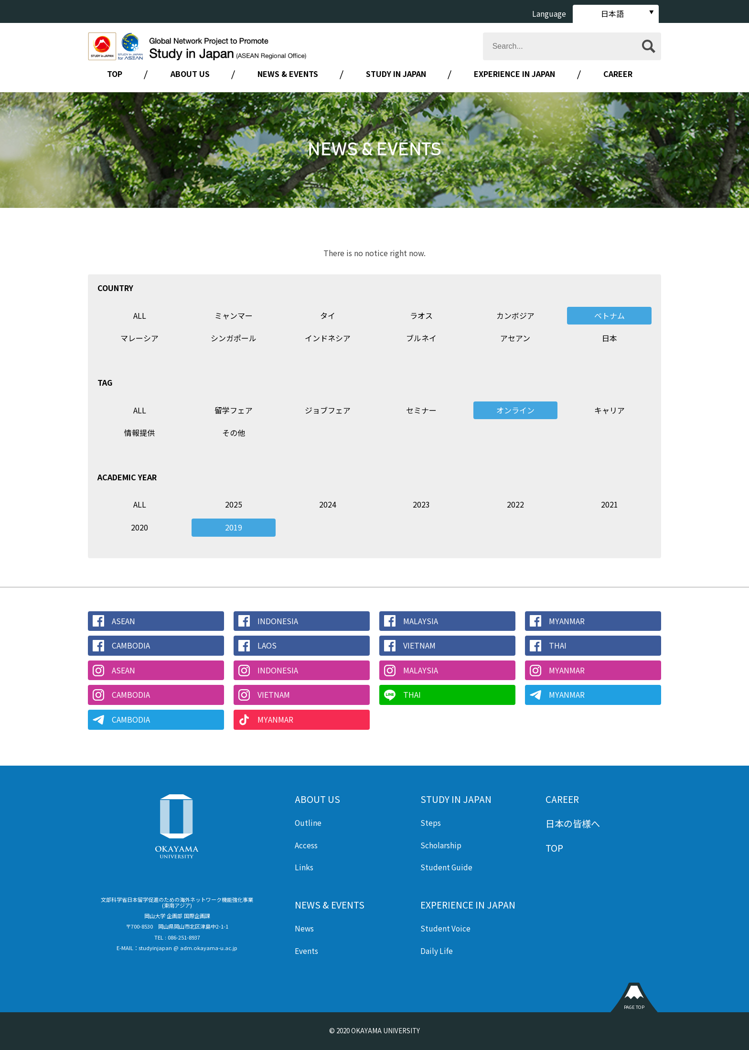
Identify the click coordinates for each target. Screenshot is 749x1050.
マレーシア (139, 338)
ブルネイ (421, 338)
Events (306, 950)
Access (306, 845)
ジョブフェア (328, 410)
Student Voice (445, 928)
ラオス (421, 315)
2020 (139, 527)
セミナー (421, 410)
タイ (327, 315)
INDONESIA (277, 621)
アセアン (515, 338)
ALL (139, 315)
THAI (558, 645)
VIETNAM (419, 645)
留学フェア (233, 410)
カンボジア (515, 315)
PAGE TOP (634, 1007)
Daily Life (436, 950)
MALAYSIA (420, 621)
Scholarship (440, 845)
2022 (515, 504)
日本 (609, 338)
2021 (609, 504)
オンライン (515, 410)
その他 (233, 432)
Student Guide (446, 867)
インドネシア (328, 338)
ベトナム (609, 315)
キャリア (609, 410)
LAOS (267, 645)
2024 (327, 504)
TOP (114, 73)
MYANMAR (567, 621)
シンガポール (234, 338)
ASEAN (123, 621)
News (304, 928)
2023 (421, 504)
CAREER (617, 73)
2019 (233, 527)
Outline (308, 822)
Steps (430, 822)
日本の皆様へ (573, 823)
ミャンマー (233, 315)
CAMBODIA (131, 645)
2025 (233, 504)
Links (304, 867)
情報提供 (139, 432)
